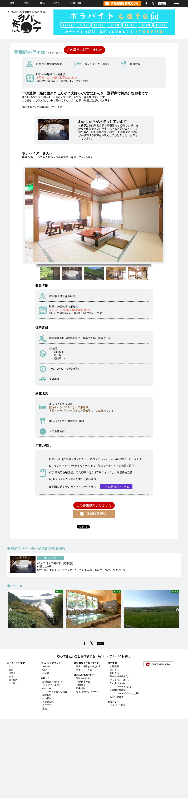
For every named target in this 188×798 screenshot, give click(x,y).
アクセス (114, 669)
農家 (11, 669)
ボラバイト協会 (118, 705)
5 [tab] (120, 37)
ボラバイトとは (84, 669)
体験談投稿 (48, 702)
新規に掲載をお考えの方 (88, 666)
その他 (12, 683)
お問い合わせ (116, 696)
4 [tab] (115, 37)
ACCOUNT (75, 3)
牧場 (11, 676)
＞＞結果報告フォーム (116, 486)
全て (11, 666)
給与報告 (46, 698)
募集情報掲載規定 (119, 676)
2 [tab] (105, 37)
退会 (44, 708)
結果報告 (46, 695)
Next (177, 610)
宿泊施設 (13, 680)
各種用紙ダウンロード (87, 691)
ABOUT (28, 3)
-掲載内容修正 (83, 681)
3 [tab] (110, 37)
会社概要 (114, 666)
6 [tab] (126, 37)
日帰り (12, 673)
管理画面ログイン (85, 678)
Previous (10, 610)
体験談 (162, 4)
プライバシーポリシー (121, 680)
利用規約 (114, 673)
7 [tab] (131, 37)
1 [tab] (100, 37)
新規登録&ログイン (52, 681)
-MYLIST (46, 688)
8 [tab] (136, 37)
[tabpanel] (118, 22)
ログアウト (48, 705)
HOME (12, 3)
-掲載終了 (81, 685)
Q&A (42, 3)
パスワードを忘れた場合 (54, 691)
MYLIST (57, 3)
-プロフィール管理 (51, 685)
